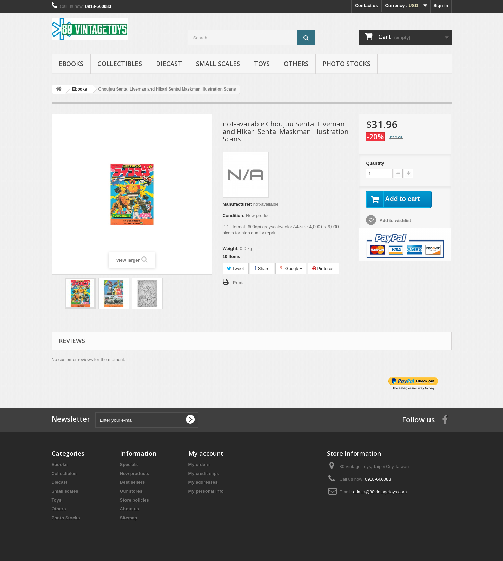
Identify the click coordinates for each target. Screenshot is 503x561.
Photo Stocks (346, 63)
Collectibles (119, 63)
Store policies (134, 500)
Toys (262, 63)
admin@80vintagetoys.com (380, 491)
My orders (199, 464)
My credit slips (203, 473)
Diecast (169, 63)
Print (238, 282)
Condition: (234, 215)
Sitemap (128, 517)
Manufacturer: (237, 204)
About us (129, 508)
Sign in (440, 5)
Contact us (366, 5)
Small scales (218, 63)
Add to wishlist (394, 220)
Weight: (231, 248)
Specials (129, 464)
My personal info (206, 491)
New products (134, 473)
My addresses (203, 482)
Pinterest (323, 268)
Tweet (235, 268)
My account (205, 453)
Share (261, 268)
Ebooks (70, 63)
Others (296, 63)
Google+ (291, 268)
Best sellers (132, 482)
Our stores (131, 491)
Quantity (375, 163)
